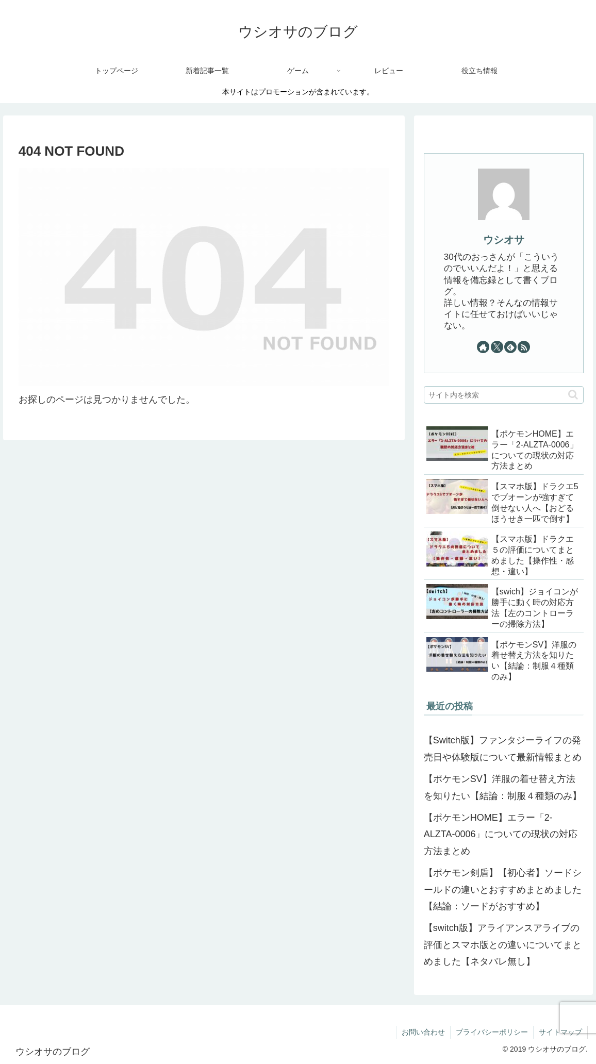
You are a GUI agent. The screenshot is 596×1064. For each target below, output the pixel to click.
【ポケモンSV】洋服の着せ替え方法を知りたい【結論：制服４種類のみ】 (503, 787)
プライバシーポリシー (492, 1032)
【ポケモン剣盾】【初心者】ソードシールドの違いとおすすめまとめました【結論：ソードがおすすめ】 (503, 889)
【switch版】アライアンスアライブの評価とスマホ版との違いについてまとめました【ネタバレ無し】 (503, 945)
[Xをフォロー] (497, 347)
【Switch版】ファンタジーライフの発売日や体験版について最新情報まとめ (503, 748)
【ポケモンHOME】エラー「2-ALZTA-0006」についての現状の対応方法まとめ (501, 834)
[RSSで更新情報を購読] (524, 347)
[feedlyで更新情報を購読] (510, 347)
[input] (504, 395)
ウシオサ (503, 239)
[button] (573, 395)
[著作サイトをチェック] (483, 347)
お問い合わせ (423, 1032)
